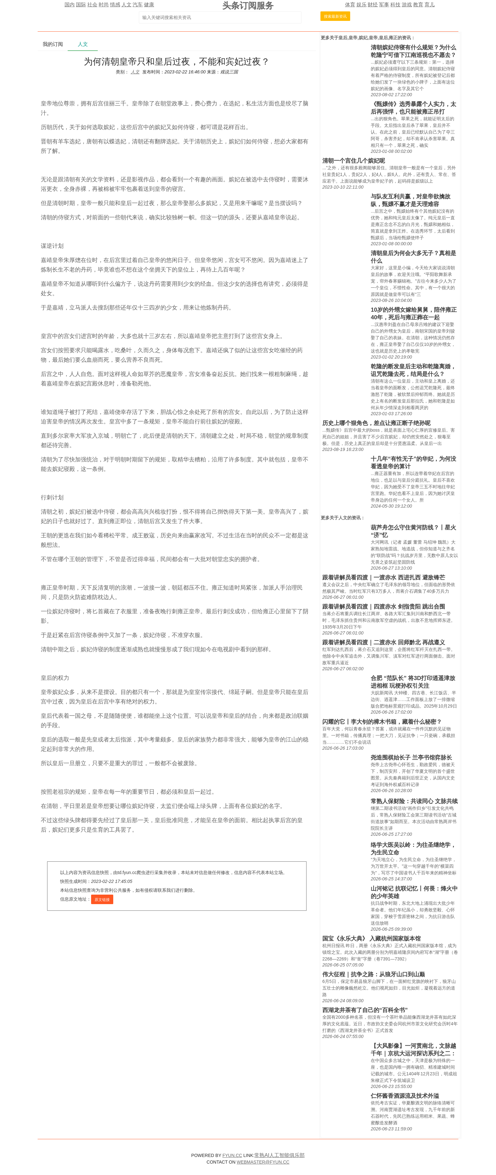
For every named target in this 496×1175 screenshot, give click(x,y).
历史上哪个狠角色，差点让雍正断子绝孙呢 (376, 423)
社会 (92, 4)
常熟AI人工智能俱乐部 (279, 1155)
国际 (81, 4)
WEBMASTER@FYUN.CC (263, 1162)
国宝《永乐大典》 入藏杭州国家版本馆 (371, 938)
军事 (384, 4)
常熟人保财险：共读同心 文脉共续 (414, 801)
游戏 (407, 4)
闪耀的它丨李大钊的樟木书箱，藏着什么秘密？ (382, 722)
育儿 (430, 4)
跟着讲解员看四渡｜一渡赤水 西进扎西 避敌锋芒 (383, 577)
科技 (395, 4)
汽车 (138, 4)
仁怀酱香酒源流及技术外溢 (405, 1096)
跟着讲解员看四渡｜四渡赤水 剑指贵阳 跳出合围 (383, 606)
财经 (373, 4)
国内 (70, 4)
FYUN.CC (232, 1155)
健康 (149, 4)
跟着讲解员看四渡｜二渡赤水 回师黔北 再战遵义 (383, 642)
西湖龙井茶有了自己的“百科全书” (365, 1010)
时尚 (104, 4)
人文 (126, 4)
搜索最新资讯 (335, 16)
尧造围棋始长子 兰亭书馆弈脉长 (411, 757)
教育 (418, 4)
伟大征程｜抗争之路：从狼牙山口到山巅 (373, 974)
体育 (350, 4)
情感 (115, 4)
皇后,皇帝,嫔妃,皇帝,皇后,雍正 (368, 37)
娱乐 (361, 4)
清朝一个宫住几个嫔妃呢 (353, 161)
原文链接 (102, 899)
